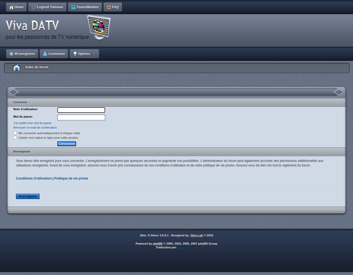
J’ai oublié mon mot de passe (32, 123)
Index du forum (37, 67)
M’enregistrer (27, 196)
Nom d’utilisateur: (25, 109)
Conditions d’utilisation (33, 178)
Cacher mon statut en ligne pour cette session (45, 137)
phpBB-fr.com (187, 247)
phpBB (157, 243)
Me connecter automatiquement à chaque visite (46, 133)
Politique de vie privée (71, 178)
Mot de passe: (23, 116)
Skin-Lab (197, 235)
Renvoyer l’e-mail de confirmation (35, 127)
